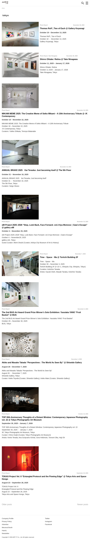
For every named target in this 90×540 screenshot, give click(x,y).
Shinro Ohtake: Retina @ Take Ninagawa (59, 59)
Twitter (47, 518)
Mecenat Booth (7, 527)
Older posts (7, 504)
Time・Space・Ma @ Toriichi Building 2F (59, 257)
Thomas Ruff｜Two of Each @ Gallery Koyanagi (62, 28)
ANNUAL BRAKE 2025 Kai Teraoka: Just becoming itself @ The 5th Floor (36, 170)
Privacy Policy (7, 521)
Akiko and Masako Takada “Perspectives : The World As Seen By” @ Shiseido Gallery (42, 362)
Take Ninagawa (52, 56)
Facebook (48, 524)
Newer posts (82, 504)
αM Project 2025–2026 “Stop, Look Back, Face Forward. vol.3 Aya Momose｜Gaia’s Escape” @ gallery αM (44, 226)
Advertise (5, 524)
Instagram (48, 521)
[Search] (82, 3)
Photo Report (44, 25)
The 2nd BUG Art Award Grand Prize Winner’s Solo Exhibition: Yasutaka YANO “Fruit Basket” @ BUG (41, 313)
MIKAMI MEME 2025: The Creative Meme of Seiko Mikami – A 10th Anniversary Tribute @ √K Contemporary (44, 115)
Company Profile (8, 518)
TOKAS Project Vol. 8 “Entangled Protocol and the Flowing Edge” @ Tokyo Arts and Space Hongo (44, 477)
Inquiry (4, 530)
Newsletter (5, 533)
